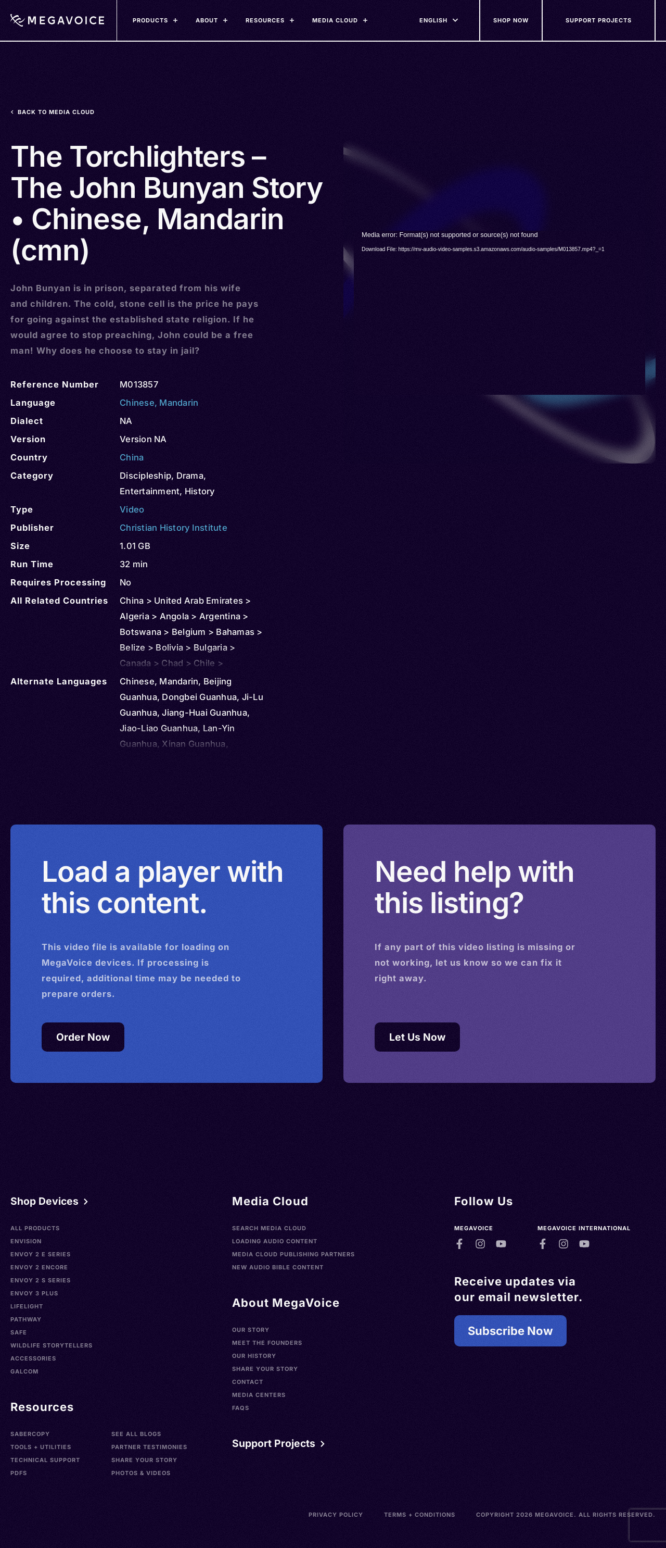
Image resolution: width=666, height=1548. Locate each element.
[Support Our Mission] (599, 20)
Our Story (251, 1329)
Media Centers (259, 1395)
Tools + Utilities (40, 1447)
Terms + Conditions (419, 1514)
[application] (499, 313)
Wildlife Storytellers (51, 1345)
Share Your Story (144, 1460)
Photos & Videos (141, 1473)
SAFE (18, 1332)
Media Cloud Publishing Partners (293, 1254)
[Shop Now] (511, 20)
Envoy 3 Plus (34, 1293)
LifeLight (26, 1306)
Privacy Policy (336, 1514)
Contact (247, 1381)
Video (132, 509)
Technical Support (45, 1460)
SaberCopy (30, 1434)
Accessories (33, 1358)
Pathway (26, 1319)
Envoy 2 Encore (39, 1267)
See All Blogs (136, 1434)
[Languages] (433, 20)
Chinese (137, 402)
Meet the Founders (267, 1342)
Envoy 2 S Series (40, 1280)
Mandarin (178, 402)
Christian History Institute (173, 527)
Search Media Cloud (269, 1228)
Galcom (24, 1371)
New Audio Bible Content (278, 1267)
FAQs (240, 1408)
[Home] (57, 20)
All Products (35, 1228)
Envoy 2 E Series (40, 1254)
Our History (254, 1355)
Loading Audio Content (274, 1241)
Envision (26, 1241)
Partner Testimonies (149, 1447)
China (132, 457)
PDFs (18, 1473)
